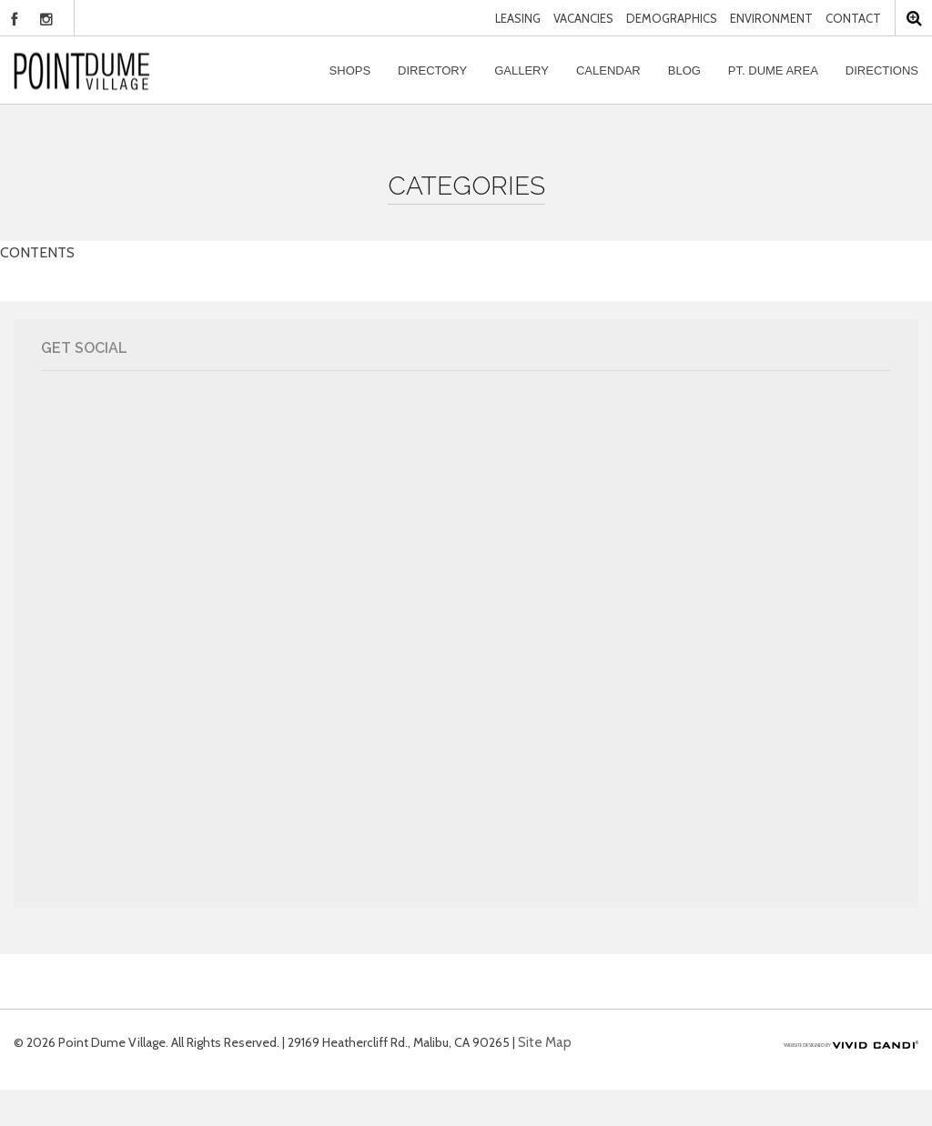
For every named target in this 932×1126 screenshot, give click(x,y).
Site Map (545, 1042)
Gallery (521, 70)
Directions (882, 70)
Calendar (608, 70)
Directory (432, 70)
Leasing (518, 18)
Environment (771, 18)
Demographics (671, 18)
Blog (684, 70)
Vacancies (583, 18)
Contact (853, 18)
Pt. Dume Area (773, 70)
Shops (350, 70)
